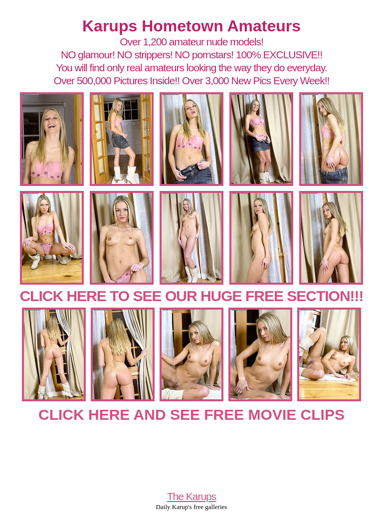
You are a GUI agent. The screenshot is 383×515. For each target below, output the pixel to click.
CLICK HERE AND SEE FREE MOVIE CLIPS (191, 414)
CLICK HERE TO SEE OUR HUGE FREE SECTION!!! (191, 296)
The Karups (191, 496)
